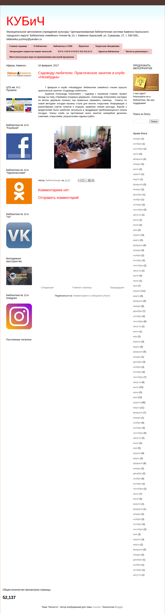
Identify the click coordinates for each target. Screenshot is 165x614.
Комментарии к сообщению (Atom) (91, 295)
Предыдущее (117, 287)
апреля (137, 174)
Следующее (47, 287)
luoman (97, 607)
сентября (138, 148)
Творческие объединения (107, 46)
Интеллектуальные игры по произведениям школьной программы (41, 57)
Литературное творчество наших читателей (30, 51)
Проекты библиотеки (108, 51)
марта (136, 179)
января (137, 138)
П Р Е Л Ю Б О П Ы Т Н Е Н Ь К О (75, 51)
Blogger (119, 607)
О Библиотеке (40, 46)
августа (137, 214)
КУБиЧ (25, 21)
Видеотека (84, 46)
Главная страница (18, 46)
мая (135, 230)
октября (137, 143)
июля (136, 154)
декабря (137, 194)
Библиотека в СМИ (62, 46)
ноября (137, 199)
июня (136, 225)
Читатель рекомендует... (137, 51)
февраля (138, 159)
